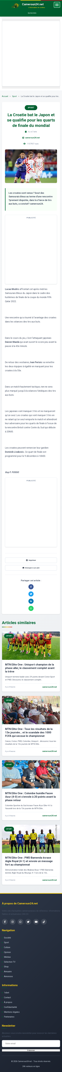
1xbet (6, 992)
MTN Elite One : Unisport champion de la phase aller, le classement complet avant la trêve (30, 668)
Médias (7, 957)
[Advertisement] (31, 53)
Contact (7, 997)
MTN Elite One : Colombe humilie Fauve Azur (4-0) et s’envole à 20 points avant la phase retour (30, 797)
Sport (14, 96)
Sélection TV (9, 962)
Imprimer (31, 560)
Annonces (8, 976)
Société (7, 937)
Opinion (7, 952)
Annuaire (8, 971)
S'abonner (31, 1050)
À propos (8, 1002)
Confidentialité (10, 1007)
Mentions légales (12, 1012)
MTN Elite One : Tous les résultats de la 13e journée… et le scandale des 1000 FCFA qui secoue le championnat (29, 732)
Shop (6, 966)
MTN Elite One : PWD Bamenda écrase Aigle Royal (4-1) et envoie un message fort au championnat (29, 861)
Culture (7, 947)
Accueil (5, 96)
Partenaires (9, 1017)
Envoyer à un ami (31, 568)
